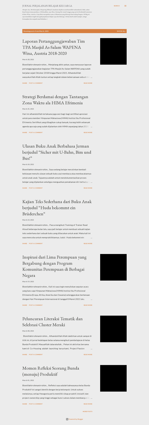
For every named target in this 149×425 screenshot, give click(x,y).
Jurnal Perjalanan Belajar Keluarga (47, 5)
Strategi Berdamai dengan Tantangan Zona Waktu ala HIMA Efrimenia (55, 100)
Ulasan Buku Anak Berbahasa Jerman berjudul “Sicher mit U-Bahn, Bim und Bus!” (56, 152)
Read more (88, 83)
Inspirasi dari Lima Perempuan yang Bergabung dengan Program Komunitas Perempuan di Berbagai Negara (54, 266)
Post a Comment (36, 83)
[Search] (117, 6)
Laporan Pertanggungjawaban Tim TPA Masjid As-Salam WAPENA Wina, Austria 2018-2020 (53, 47)
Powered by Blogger (74, 419)
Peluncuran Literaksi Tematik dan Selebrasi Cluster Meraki (52, 322)
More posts (87, 411)
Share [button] (24, 83)
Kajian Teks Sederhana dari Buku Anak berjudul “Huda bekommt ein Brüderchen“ (57, 207)
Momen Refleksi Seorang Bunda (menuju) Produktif (50, 371)
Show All (121, 31)
